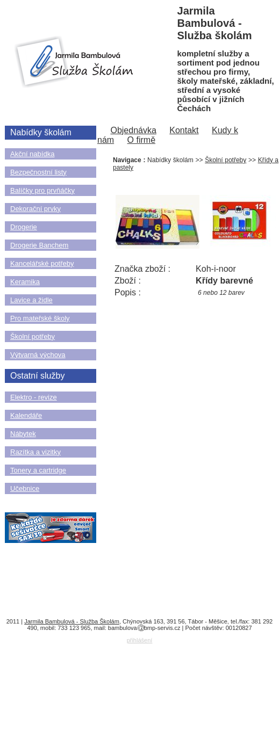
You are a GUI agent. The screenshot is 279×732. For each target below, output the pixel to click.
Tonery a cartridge (38, 470)
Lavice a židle (31, 300)
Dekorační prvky (35, 209)
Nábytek (23, 434)
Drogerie (23, 227)
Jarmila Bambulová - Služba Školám (71, 621)
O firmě (141, 139)
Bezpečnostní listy (38, 172)
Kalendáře (26, 415)
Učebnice (24, 488)
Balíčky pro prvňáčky (42, 190)
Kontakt (183, 130)
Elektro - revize (33, 397)
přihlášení (140, 640)
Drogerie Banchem (39, 245)
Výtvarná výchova (38, 355)
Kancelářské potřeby (42, 263)
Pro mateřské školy (40, 318)
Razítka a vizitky (35, 452)
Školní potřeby (32, 336)
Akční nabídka (32, 154)
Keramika (25, 282)
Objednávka (133, 130)
